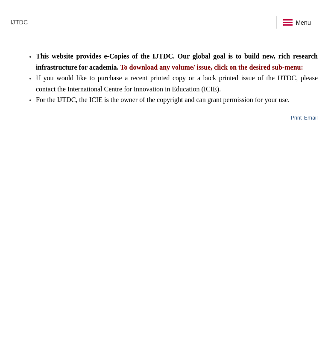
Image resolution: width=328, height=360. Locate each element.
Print (296, 118)
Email (310, 118)
